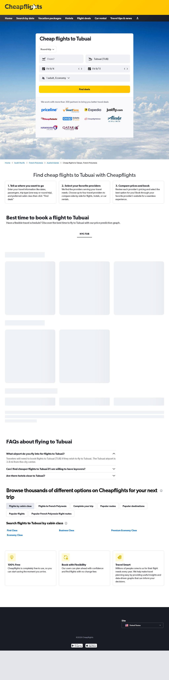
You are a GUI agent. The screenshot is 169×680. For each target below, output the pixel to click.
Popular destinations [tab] (133, 506)
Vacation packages (49, 18)
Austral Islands (53, 163)
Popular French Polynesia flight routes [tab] (51, 513)
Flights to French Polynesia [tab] (52, 506)
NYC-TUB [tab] (84, 233)
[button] (60, 68)
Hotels (69, 18)
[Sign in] (137, 18)
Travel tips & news (121, 18)
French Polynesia (36, 163)
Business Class (66, 530)
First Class (12, 530)
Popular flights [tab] (17, 513)
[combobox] (47, 49)
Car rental (100, 18)
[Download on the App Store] (91, 646)
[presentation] (161, 490)
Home (8, 18)
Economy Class (15, 535)
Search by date (25, 18)
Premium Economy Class (124, 530)
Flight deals (84, 18)
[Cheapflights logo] (23, 7)
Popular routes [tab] (108, 506)
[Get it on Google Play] (77, 646)
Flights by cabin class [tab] (20, 506)
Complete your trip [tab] (83, 506)
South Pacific (19, 163)
